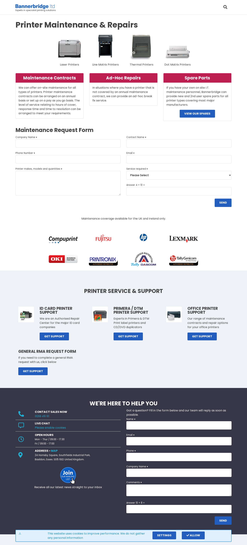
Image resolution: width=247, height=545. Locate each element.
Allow (193, 535)
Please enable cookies (50, 428)
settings (164, 535)
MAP (54, 451)
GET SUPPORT (54, 336)
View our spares (197, 114)
